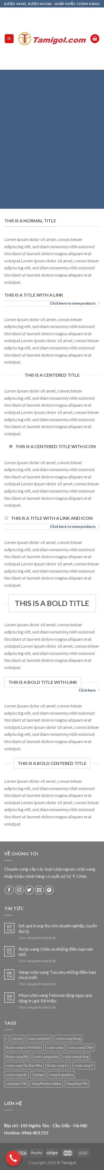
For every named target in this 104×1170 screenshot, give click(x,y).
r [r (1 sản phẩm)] (6, 1038)
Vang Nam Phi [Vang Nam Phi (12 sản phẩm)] (77, 1083)
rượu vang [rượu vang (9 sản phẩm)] (55, 1047)
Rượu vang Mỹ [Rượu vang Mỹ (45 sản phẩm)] (17, 1056)
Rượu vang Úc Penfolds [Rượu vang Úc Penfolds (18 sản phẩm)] (24, 1047)
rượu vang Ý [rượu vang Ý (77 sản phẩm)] (83, 1065)
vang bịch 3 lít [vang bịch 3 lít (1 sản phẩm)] (16, 1083)
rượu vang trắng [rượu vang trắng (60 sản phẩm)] (75, 1056)
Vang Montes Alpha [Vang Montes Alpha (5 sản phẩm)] (46, 1083)
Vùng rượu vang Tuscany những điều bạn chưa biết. (57, 974)
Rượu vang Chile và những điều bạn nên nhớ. (56, 951)
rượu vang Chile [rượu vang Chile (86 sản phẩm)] (80, 1047)
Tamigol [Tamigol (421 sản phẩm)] (38, 1074)
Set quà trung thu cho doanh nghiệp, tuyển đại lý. (58, 928)
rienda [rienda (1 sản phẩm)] (17, 1038)
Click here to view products (75, 303)
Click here (89, 690)
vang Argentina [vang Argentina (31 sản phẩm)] (61, 1074)
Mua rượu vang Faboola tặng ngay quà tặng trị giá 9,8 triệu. (55, 997)
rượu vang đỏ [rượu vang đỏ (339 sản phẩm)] (16, 1074)
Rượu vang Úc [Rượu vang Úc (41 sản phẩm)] (58, 1065)
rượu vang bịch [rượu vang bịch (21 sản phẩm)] (39, 1038)
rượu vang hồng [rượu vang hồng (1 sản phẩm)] (68, 1038)
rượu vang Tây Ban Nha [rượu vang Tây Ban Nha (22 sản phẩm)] (24, 1065)
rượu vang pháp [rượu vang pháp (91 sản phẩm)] (46, 1056)
